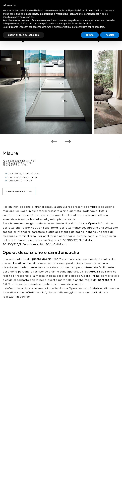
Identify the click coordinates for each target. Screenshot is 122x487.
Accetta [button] (109, 35)
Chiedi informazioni (19, 192)
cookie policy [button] (26, 17)
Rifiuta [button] (90, 35)
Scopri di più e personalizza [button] (23, 35)
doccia (62, 206)
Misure (10, 154)
